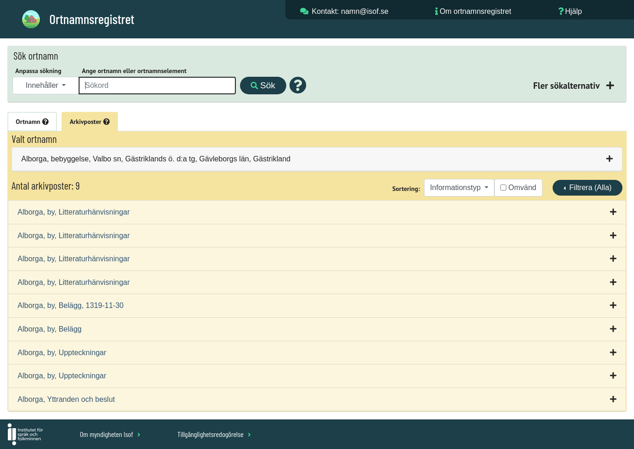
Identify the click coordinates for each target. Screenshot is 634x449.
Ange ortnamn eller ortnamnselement (134, 71)
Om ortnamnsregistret (475, 11)
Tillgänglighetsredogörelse (214, 434)
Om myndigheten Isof (110, 434)
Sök (263, 85)
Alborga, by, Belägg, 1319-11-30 (70, 305)
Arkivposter (90, 121)
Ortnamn (32, 121)
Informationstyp (456, 187)
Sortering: (406, 189)
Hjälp (573, 11)
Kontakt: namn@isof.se (350, 11)
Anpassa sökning (38, 71)
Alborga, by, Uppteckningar (62, 353)
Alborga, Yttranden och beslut (66, 399)
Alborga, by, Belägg (49, 329)
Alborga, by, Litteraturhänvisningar (74, 212)
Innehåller (43, 85)
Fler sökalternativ (567, 85)
